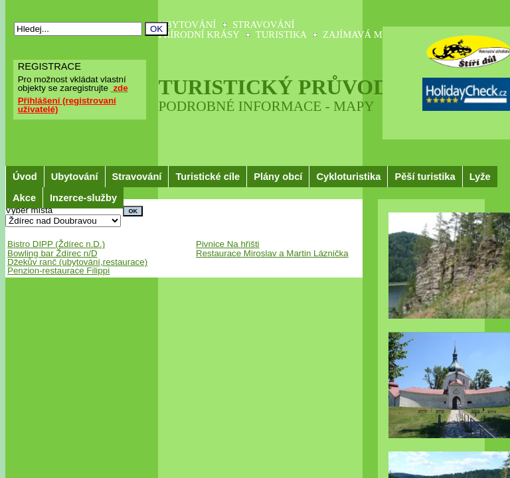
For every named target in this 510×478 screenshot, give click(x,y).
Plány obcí (278, 176)
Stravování (137, 176)
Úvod (25, 176)
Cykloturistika (348, 176)
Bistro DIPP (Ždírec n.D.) (56, 244)
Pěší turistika (424, 176)
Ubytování (74, 176)
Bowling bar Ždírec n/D (52, 253)
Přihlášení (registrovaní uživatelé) (67, 105)
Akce (24, 198)
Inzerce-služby (83, 198)
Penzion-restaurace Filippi (58, 271)
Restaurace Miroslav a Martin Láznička (272, 253)
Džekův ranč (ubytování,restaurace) (77, 262)
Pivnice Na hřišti (228, 244)
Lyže (480, 176)
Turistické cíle (207, 176)
